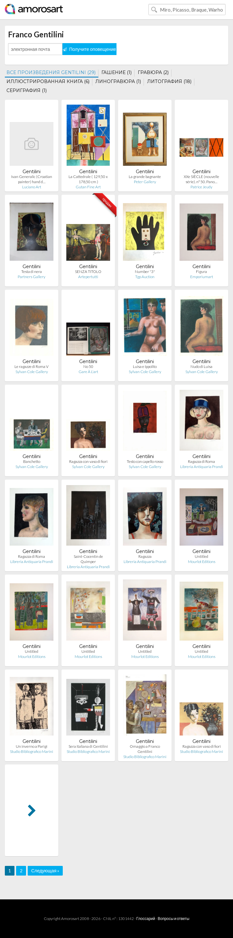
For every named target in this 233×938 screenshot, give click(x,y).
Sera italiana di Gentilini (88, 746)
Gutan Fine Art (88, 186)
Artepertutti (88, 276)
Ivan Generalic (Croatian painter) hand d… (31, 179)
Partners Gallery (31, 276)
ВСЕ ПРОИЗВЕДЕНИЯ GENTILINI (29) (51, 72)
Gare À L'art (88, 371)
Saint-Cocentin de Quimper (88, 559)
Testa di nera (31, 271)
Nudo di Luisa (201, 366)
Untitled (201, 556)
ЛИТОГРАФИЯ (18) (169, 81)
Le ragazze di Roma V (31, 366)
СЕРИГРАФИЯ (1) (26, 90)
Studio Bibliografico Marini (31, 751)
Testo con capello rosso (145, 461)
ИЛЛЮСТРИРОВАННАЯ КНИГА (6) (47, 81)
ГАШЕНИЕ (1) (116, 72)
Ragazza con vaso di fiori (88, 461)
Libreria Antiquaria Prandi (201, 466)
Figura (201, 271)
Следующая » (45, 870)
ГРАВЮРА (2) (153, 72)
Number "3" (145, 271)
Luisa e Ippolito (145, 366)
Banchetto (31, 461)
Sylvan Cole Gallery (31, 371)
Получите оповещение (89, 49)
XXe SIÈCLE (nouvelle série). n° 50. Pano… (201, 179)
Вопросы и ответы (173, 918)
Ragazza (145, 556)
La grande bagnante (145, 176)
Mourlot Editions (201, 561)
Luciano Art (31, 186)
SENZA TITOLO (88, 271)
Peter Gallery (145, 181)
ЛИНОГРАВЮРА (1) (118, 81)
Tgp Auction (144, 276)
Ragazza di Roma (201, 461)
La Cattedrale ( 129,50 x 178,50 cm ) (88, 179)
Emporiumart (201, 276)
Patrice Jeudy (201, 186)
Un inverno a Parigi (31, 746)
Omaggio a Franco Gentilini (145, 749)
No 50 (88, 366)
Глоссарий (145, 918)
